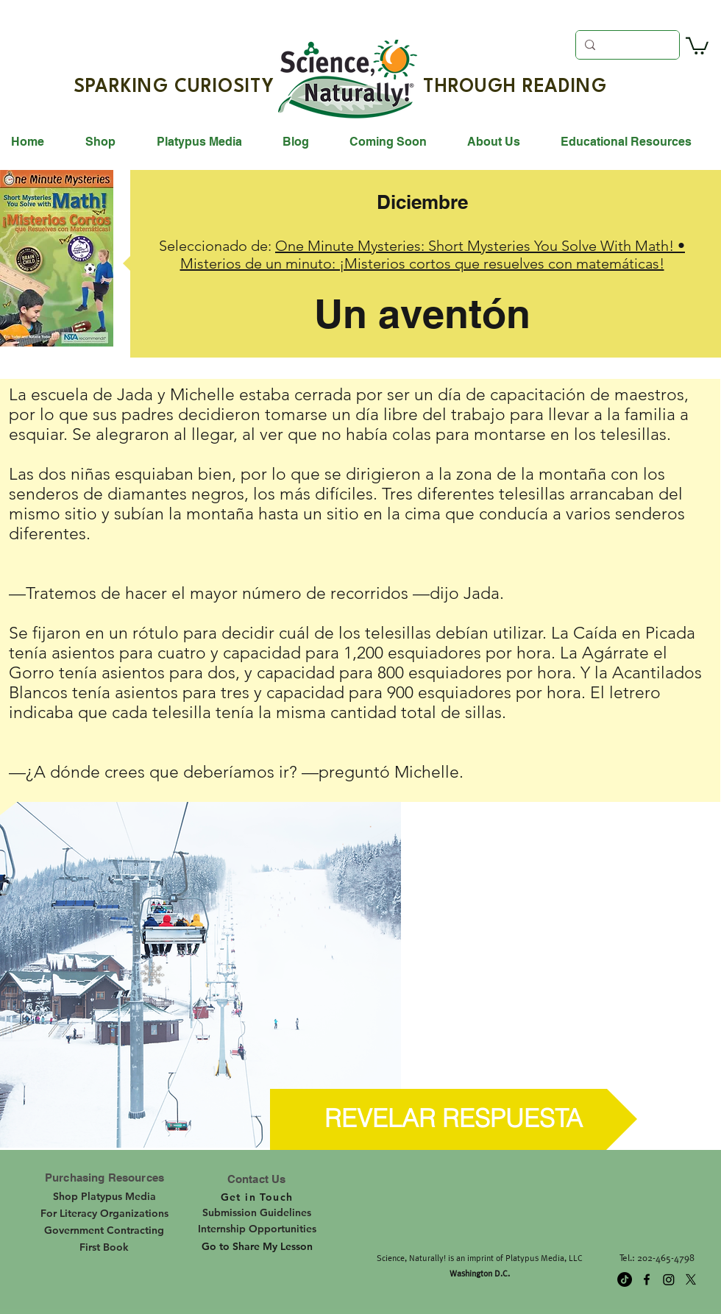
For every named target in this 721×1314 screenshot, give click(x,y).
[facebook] (646, 1279)
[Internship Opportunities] (257, 1228)
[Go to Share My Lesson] (257, 1247)
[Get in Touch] (256, 1197)
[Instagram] (668, 1279)
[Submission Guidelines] (257, 1212)
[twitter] (690, 1279)
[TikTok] (624, 1279)
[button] (697, 44)
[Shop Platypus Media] (104, 1196)
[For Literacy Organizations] (104, 1213)
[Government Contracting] (104, 1230)
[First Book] (104, 1247)
